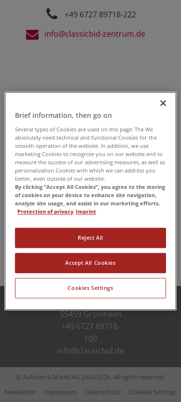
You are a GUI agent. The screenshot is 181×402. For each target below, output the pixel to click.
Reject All (90, 238)
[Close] (163, 103)
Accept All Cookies (90, 263)
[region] (90, 200)
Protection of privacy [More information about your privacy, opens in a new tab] (45, 211)
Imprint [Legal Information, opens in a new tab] (86, 211)
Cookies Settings (90, 288)
